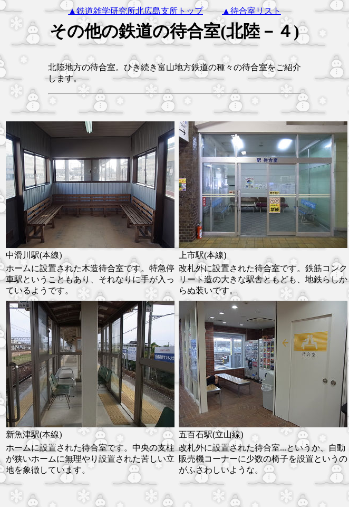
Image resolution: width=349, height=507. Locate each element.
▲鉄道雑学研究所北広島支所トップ (135, 10)
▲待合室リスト (251, 10)
